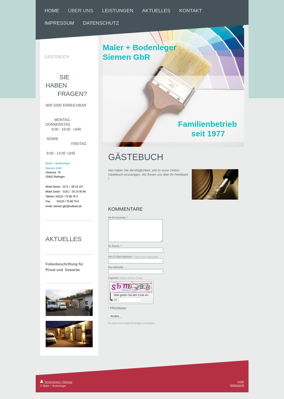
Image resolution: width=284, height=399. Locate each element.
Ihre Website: (116, 267)
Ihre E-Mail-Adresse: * (133, 256)
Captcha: (125, 278)
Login (240, 381)
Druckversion (50, 382)
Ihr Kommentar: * (118, 217)
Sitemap (67, 382)
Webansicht (237, 385)
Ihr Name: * (115, 246)
